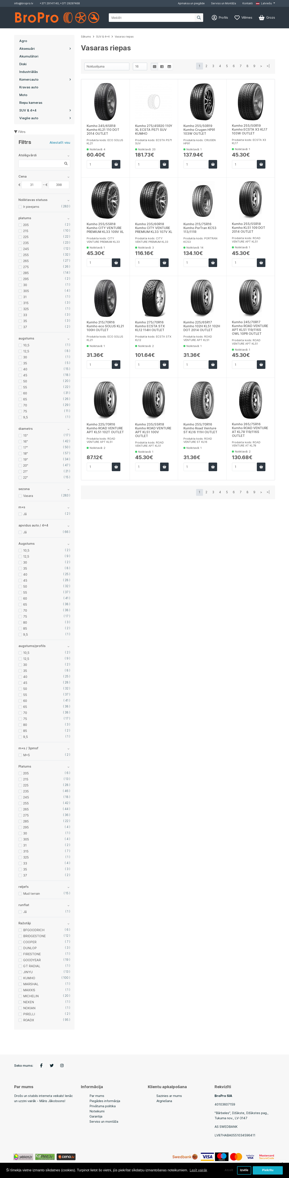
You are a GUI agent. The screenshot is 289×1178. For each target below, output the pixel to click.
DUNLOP (30, 948)
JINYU (28, 972)
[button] (265, 3)
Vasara (28, 496)
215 (25, 231)
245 (26, 249)
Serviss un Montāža (223, 3)
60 (25, 393)
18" (25, 453)
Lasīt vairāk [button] (198, 1170)
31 (25, 297)
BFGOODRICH (33, 930)
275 (26, 267)
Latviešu (264, 3)
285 (26, 273)
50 (25, 381)
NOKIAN (29, 1008)
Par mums (96, 1096)
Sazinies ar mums (169, 1096)
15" (25, 435)
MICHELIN (31, 996)
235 (26, 243)
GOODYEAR (32, 960)
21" (25, 471)
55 (25, 387)
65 (25, 399)
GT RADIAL (31, 966)
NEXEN (28, 1002)
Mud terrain (31, 893)
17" (25, 447)
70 (25, 405)
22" (25, 477)
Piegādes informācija (104, 1101)
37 (25, 327)
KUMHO (29, 978)
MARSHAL (31, 984)
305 (26, 291)
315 (26, 303)
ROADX (28, 1020)
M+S (26, 755)
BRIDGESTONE (34, 936)
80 (25, 622)
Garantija (95, 1116)
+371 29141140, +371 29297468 (60, 3)
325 (26, 309)
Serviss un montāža (103, 1121)
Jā (25, 514)
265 (26, 261)
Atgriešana (164, 1101)
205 (26, 225)
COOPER (29, 942)
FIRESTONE (32, 954)
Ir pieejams (31, 207)
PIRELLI (29, 1014)
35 (25, 321)
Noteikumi (96, 1111)
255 (26, 255)
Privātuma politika (102, 1106)
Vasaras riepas (124, 36)
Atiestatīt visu (60, 142)
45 (25, 375)
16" (25, 441)
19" (25, 459)
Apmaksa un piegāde (191, 3)
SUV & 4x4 (103, 36)
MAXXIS (29, 990)
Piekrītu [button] (268, 1170)
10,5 (26, 345)
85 (25, 628)
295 (26, 279)
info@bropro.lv (23, 3)
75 (25, 411)
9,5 (25, 417)
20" (25, 465)
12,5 (26, 351)
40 (25, 369)
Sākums (86, 36)
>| (268, 66)
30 (25, 285)
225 (26, 237)
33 (25, 315)
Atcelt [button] (228, 1170)
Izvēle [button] (244, 1170)
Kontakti (247, 3)
